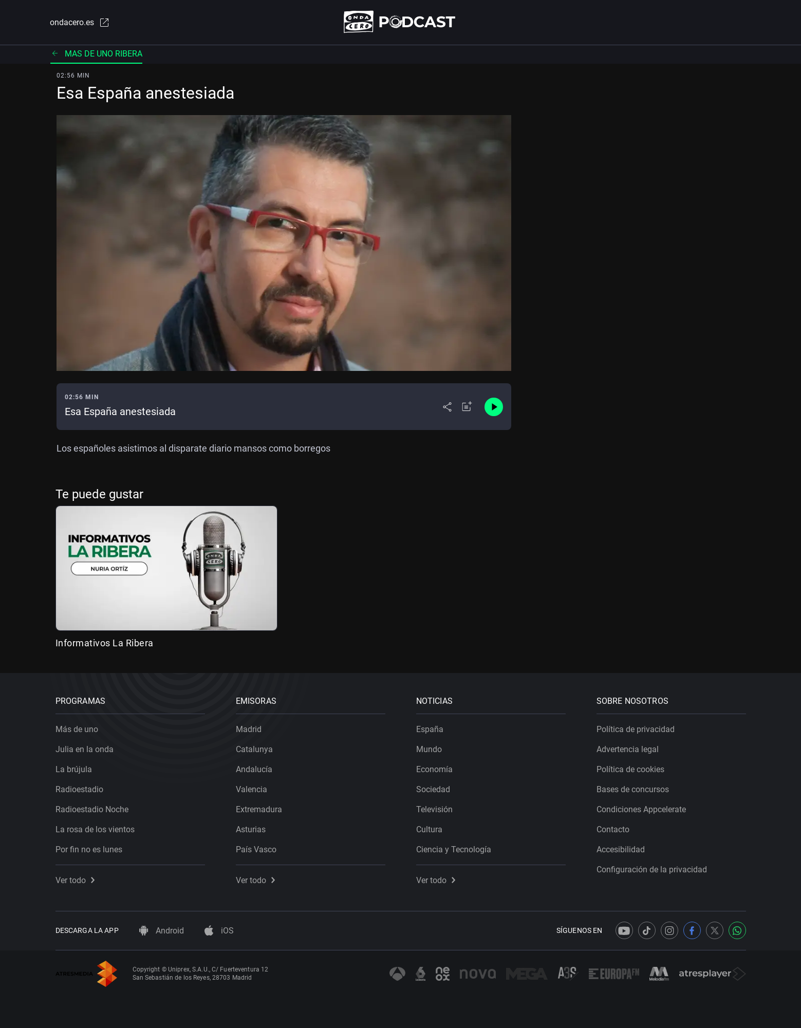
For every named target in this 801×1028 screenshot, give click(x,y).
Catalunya (254, 749)
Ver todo (75, 880)
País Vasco (256, 849)
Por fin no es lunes (88, 849)
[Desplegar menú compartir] (447, 407)
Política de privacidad (636, 729)
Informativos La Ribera (104, 643)
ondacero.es (80, 22)
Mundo (429, 749)
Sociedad (433, 789)
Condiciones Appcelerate (641, 809)
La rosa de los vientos (95, 829)
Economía (434, 769)
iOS (219, 931)
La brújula (73, 769)
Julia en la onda (84, 749)
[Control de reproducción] (494, 407)
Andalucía (254, 769)
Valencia (251, 789)
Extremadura (259, 809)
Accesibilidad (621, 849)
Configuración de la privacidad (652, 869)
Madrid (249, 729)
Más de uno (76, 729)
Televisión (434, 809)
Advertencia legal (628, 749)
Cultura (429, 829)
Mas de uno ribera (96, 54)
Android (161, 931)
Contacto (613, 829)
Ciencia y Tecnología (453, 849)
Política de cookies (630, 769)
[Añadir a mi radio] (467, 407)
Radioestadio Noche (91, 809)
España (429, 729)
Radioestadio (79, 789)
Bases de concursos (633, 789)
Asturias (251, 829)
